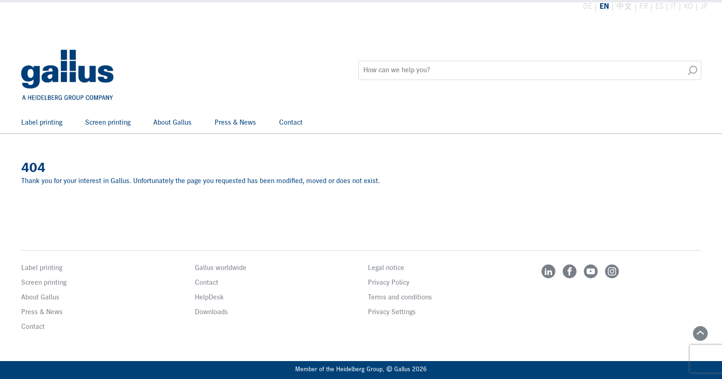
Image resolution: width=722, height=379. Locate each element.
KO (688, 7)
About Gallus (172, 122)
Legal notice (386, 268)
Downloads (211, 312)
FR (644, 7)
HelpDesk (209, 297)
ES (659, 7)
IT (673, 7)
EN (604, 7)
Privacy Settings (392, 312)
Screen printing (107, 122)
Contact (291, 122)
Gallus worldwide (220, 268)
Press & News (235, 122)
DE (587, 7)
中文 (624, 7)
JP (704, 7)
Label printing (41, 122)
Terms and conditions (400, 297)
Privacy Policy (388, 283)
